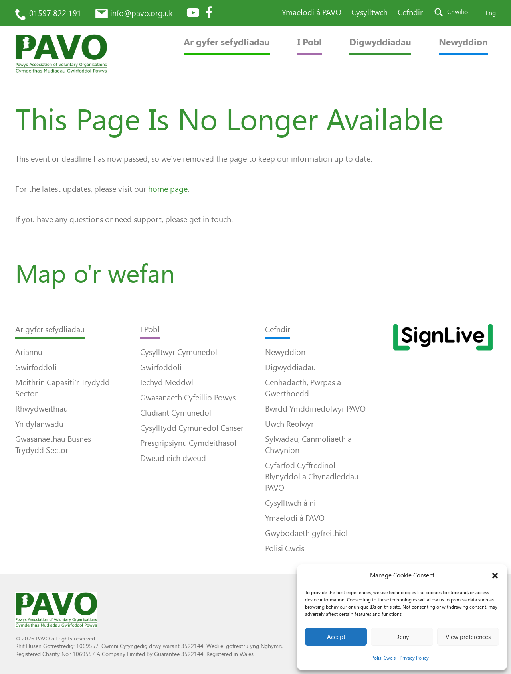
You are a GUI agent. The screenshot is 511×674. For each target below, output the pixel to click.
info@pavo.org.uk (141, 13)
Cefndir (410, 12)
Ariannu (28, 352)
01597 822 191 (55, 13)
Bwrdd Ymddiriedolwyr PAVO (315, 409)
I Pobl (309, 42)
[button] (495, 576)
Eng (490, 13)
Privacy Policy (414, 658)
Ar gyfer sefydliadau (227, 42)
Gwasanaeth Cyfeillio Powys (188, 397)
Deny (402, 636)
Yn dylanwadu (39, 424)
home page (168, 189)
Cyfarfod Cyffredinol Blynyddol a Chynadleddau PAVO (311, 477)
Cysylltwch (369, 12)
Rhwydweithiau (41, 409)
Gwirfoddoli (36, 367)
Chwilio (457, 12)
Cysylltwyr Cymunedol (178, 352)
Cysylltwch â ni (290, 503)
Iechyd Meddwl (166, 382)
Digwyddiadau (380, 42)
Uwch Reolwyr (289, 424)
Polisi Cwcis (383, 658)
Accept (336, 636)
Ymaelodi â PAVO (311, 12)
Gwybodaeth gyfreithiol (306, 533)
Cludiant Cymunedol (175, 413)
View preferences (468, 636)
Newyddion (463, 42)
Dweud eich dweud (173, 458)
